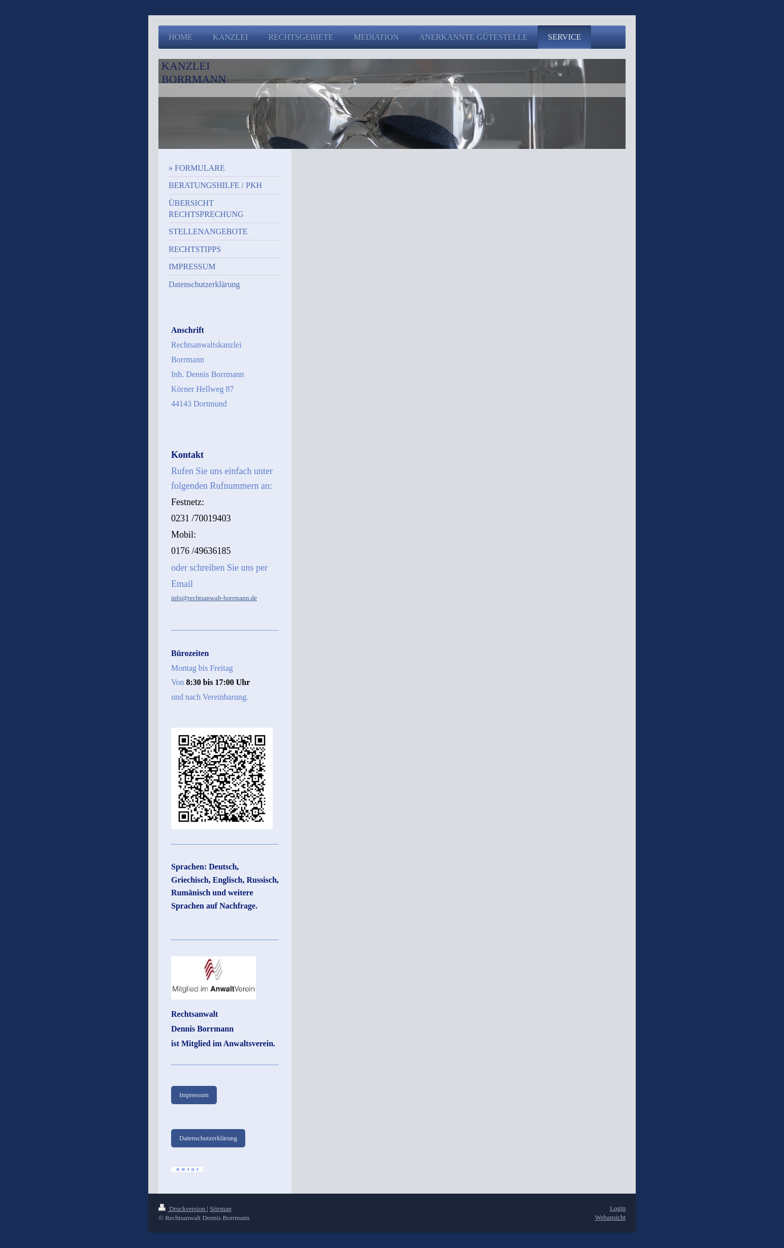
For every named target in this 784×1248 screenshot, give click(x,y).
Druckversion (182, 1208)
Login (618, 1208)
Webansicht (610, 1217)
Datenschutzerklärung (208, 1138)
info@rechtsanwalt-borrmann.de (214, 598)
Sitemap (221, 1208)
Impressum (194, 1095)
